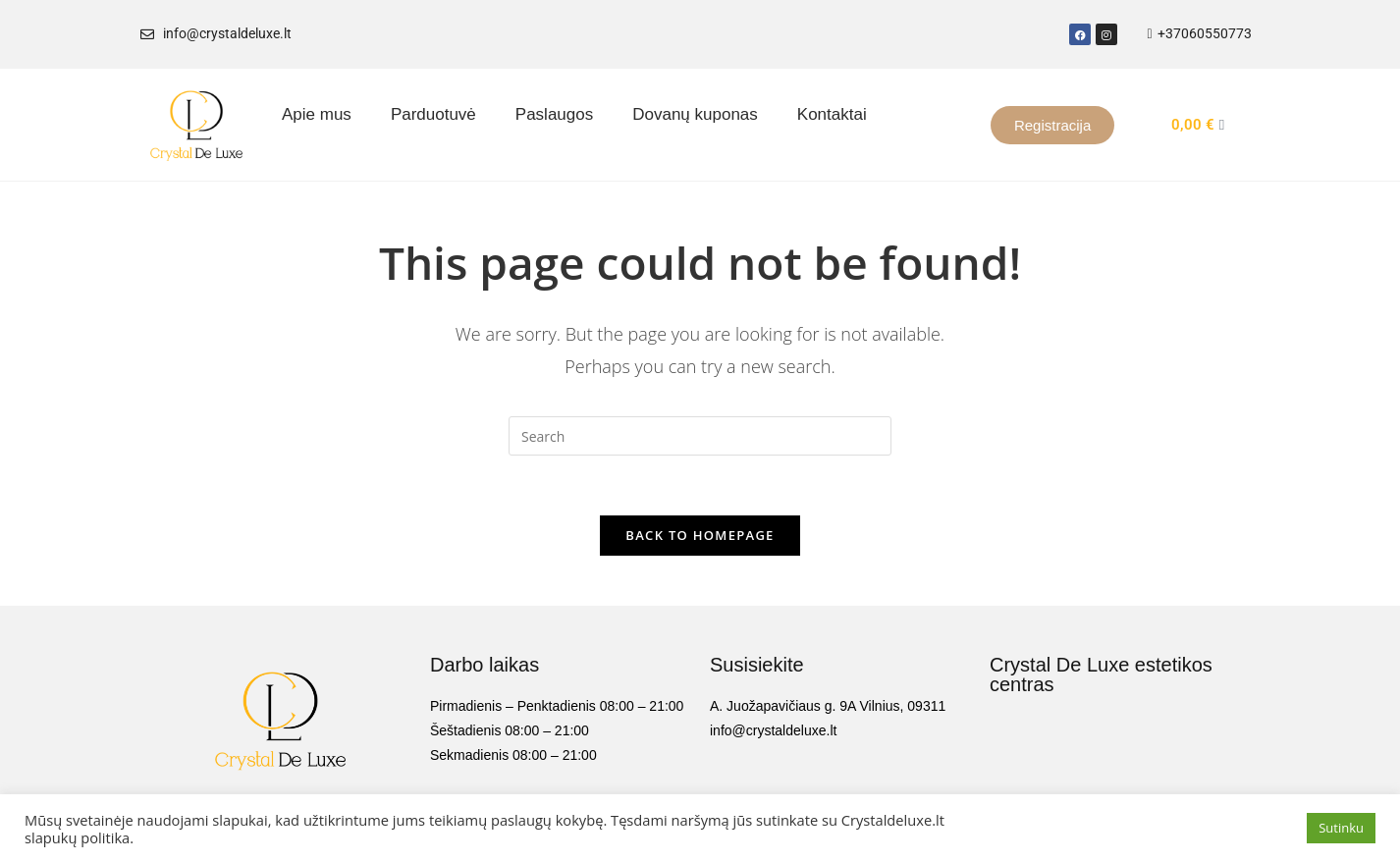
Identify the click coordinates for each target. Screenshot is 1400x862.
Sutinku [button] (1341, 827)
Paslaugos (554, 114)
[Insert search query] (700, 436)
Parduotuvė (433, 114)
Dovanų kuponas (695, 114)
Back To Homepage (699, 535)
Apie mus (316, 114)
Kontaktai (832, 114)
